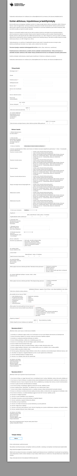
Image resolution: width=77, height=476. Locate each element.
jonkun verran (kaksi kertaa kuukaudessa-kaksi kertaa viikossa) (48, 154)
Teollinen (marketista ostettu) (32, 245)
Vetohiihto (30, 299)
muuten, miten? (50, 272)
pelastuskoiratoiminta (17, 299)
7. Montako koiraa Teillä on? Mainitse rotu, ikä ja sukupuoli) (15, 228)
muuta (29, 302)
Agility (29, 298)
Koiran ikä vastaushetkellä (13, 98)
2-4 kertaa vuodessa (41, 311)
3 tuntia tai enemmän (51, 281)
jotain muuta (28, 246)
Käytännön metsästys (33, 297)
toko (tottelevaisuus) (17, 297)
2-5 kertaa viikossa (40, 314)
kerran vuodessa (40, 309)
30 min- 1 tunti (50, 285)
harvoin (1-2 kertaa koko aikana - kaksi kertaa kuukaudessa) (48, 155)
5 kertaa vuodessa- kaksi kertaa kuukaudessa (47, 312)
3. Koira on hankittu (15, 146)
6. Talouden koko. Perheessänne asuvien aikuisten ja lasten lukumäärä (15, 221)
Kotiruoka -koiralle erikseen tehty (33, 241)
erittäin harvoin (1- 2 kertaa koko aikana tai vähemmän (46, 157)
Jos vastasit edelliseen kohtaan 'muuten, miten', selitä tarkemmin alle (23, 276)
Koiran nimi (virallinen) (15, 88)
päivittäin (38, 316)
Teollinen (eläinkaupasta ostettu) (32, 243)
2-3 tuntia (48, 282)
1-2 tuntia (48, 284)
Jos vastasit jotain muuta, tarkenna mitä (15, 250)
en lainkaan (38, 308)
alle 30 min (49, 286)
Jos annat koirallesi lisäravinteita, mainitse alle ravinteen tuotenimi (15, 262)
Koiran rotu (12, 85)
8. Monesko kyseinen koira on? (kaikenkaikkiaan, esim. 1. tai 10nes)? (15, 234)
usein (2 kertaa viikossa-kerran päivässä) (43, 153)
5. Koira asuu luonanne (15, 210)
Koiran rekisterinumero (15, 94)
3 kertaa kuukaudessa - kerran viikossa (45, 313)
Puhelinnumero (13, 79)
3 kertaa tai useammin (51, 267)
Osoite (11, 75)
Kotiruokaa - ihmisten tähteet (32, 242)
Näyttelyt (14, 302)
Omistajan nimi (13, 71)
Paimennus (31, 301)
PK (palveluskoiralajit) (17, 298)
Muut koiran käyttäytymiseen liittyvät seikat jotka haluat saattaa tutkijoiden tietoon (23, 435)
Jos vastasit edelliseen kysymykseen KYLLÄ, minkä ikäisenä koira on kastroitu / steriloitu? (15, 115)
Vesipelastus (15, 301)
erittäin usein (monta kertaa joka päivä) (42, 151)
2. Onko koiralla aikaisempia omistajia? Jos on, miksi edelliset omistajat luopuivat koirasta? (15, 140)
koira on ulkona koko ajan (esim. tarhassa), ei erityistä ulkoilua (60, 271)
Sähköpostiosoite (14, 82)
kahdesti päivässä (50, 268)
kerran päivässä (50, 269)
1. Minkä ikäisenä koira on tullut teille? (15, 132)
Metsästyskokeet (16, 304)
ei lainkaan (35, 158)
